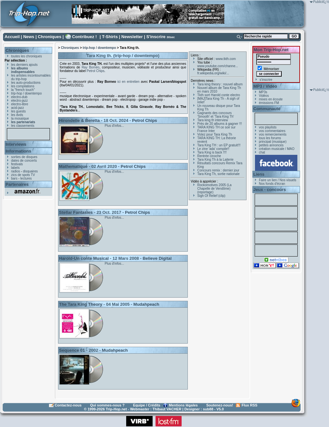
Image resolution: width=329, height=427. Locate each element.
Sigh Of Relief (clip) (211, 196)
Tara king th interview (212, 120)
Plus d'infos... (114, 125)
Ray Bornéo (90, 67)
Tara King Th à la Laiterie (215, 159)
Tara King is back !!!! (212, 152)
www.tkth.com (226, 59)
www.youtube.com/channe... (217, 66)
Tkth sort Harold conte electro (218, 95)
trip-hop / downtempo (26, 93)
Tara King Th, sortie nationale (218, 174)
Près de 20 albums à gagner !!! (219, 123)
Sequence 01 (72, 350)
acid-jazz (17, 108)
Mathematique (73, 166)
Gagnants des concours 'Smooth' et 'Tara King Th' (215, 114)
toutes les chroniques (26, 56)
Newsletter (132, 36)
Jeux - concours (269, 189)
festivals (17, 164)
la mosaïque (20, 118)
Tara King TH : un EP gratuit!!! (218, 145)
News (28, 36)
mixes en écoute (271, 99)
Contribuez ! (84, 36)
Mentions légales (183, 405)
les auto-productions (25, 82)
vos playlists (268, 127)
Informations (18, 151)
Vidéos (264, 95)
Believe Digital (157, 258)
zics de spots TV (23, 175)
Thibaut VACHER (167, 409)
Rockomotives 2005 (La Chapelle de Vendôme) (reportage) (214, 188)
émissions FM (269, 103)
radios (15, 171)
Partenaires (17, 184)
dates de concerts (24, 160)
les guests (18, 111)
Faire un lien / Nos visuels (277, 180)
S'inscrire (156, 36)
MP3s (263, 92)
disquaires (30, 171)
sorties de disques (24, 157)
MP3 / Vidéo (265, 86)
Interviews (16, 144)
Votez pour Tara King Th (214, 134)
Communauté (266, 108)
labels (15, 167)
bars (14, 178)
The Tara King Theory (80, 304)
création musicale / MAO (276, 149)
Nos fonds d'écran (272, 183)
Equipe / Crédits (146, 405)
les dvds (17, 115)
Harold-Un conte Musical (84, 258)
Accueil (12, 36)
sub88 (208, 409)
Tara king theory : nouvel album (220, 84)
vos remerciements (272, 134)
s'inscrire (266, 79)
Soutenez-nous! (219, 405)
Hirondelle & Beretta (79, 120)
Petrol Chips (95, 71)
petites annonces (271, 145)
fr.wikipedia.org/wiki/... (213, 73)
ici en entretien (129, 81)
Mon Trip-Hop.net (271, 49)
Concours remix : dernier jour (218, 170)
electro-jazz (19, 100)
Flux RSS (249, 405)
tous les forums (270, 138)
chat (262, 152)
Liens (258, 174)
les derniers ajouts (24, 64)
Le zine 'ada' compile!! (213, 149)
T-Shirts (110, 36)
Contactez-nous (68, 405)
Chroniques (49, 36)
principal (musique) (272, 141)
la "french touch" (23, 90)
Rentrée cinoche (209, 156)
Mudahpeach (146, 304)
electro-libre (19, 104)
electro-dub (19, 97)
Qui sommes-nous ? (107, 405)
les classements (22, 125)
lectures (26, 178)
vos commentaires (272, 131)
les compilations (22, 86)
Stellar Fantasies (76, 212)
